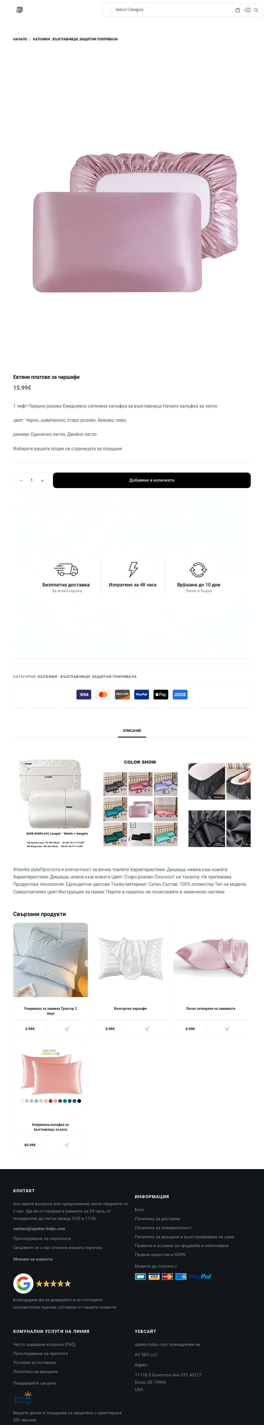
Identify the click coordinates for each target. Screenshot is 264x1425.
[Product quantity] (31, 480)
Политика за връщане (35, 1371)
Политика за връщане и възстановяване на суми (184, 1237)
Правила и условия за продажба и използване (182, 1245)
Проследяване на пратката (40, 1353)
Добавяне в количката (151, 480)
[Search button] (256, 10)
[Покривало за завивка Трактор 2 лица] (50, 960)
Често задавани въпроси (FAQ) (44, 1344)
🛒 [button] (67, 1029)
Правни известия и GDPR (160, 1255)
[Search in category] (180, 10)
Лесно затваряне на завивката (210, 1009)
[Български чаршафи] (130, 960)
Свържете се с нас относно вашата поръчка (57, 1247)
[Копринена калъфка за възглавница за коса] (50, 1076)
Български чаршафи (130, 1009)
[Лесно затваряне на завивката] (210, 960)
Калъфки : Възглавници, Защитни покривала (87, 677)
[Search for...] (106, 10)
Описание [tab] (132, 731)
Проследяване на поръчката (42, 1238)
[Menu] (248, 9)
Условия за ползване (34, 1362)
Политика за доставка (157, 1219)
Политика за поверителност (163, 1228)
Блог (139, 1210)
